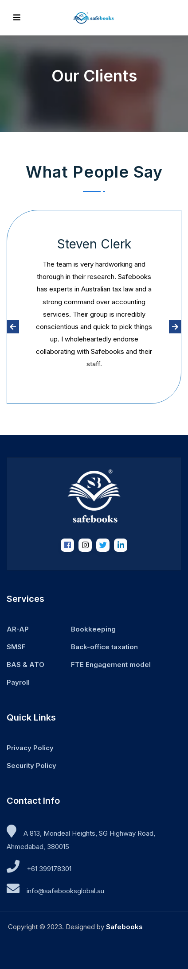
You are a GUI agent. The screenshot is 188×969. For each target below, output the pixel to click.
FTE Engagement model (111, 664)
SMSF (16, 647)
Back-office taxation (104, 647)
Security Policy (31, 765)
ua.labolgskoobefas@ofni (65, 891)
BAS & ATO (25, 664)
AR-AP (18, 629)
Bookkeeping (93, 629)
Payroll (18, 682)
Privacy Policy (30, 748)
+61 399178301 (49, 868)
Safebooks (124, 926)
